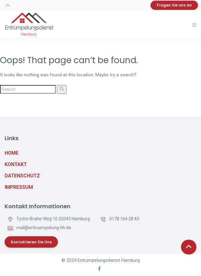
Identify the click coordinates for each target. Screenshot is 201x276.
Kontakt (16, 164)
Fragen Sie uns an (174, 5)
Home (11, 153)
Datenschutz (22, 176)
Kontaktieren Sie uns (31, 242)
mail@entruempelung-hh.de (43, 227)
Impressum (19, 187)
